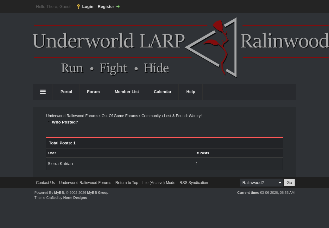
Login (87, 6)
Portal (66, 91)
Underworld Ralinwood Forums (72, 116)
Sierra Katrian (60, 163)
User (52, 153)
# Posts (203, 153)
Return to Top (126, 182)
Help (190, 91)
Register (106, 6)
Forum (93, 91)
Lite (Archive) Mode (158, 182)
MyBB (59, 192)
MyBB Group (97, 192)
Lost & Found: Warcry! (183, 116)
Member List (127, 91)
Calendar (163, 91)
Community (151, 116)
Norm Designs (75, 198)
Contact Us (45, 182)
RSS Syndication (194, 182)
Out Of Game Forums (120, 116)
